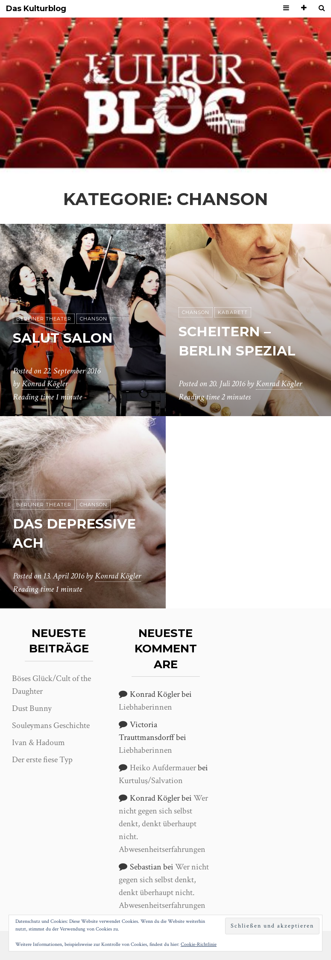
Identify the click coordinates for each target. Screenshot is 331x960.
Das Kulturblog (36, 8)
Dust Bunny (32, 708)
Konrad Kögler (45, 384)
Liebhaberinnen (145, 707)
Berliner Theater (43, 319)
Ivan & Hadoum (38, 742)
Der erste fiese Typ (42, 759)
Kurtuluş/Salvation (151, 780)
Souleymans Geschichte (51, 725)
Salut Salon (63, 337)
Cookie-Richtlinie (199, 944)
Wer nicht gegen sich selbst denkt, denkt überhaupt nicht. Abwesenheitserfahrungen (163, 824)
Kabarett (233, 312)
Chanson (93, 319)
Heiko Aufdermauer (163, 767)
